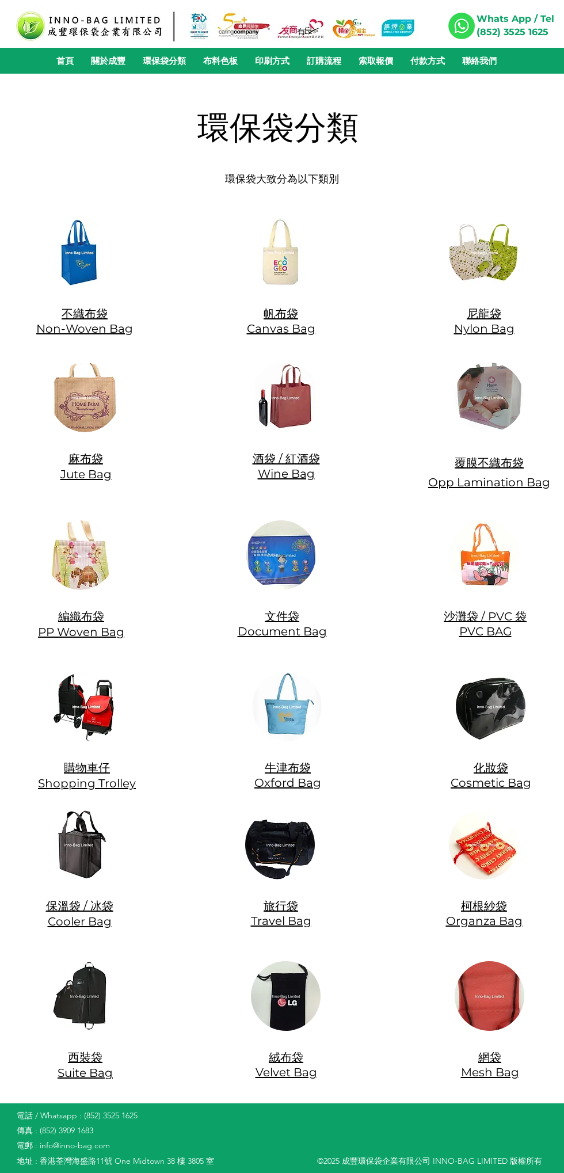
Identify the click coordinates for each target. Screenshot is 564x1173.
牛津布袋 (288, 768)
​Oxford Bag (287, 783)
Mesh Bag (490, 1072)
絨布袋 (286, 1057)
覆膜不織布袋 (489, 463)
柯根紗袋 (484, 906)
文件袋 (282, 616)
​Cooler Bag (80, 921)
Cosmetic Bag (491, 783)
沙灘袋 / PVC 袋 (485, 616)
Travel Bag (281, 921)
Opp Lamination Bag (489, 482)
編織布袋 (81, 616)
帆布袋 (281, 314)
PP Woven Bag (81, 632)
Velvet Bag (286, 1072)
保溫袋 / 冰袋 (79, 906)
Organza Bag (484, 921)
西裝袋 (85, 1057)
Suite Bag (85, 1073)
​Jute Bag (86, 474)
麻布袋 (85, 459)
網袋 (489, 1057)
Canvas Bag (281, 329)
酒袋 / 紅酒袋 (286, 459)
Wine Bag (286, 474)
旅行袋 (281, 906)
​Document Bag (282, 631)
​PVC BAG (485, 631)
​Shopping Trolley (87, 783)
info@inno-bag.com (75, 1145)
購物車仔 (87, 768)
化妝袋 (491, 768)
